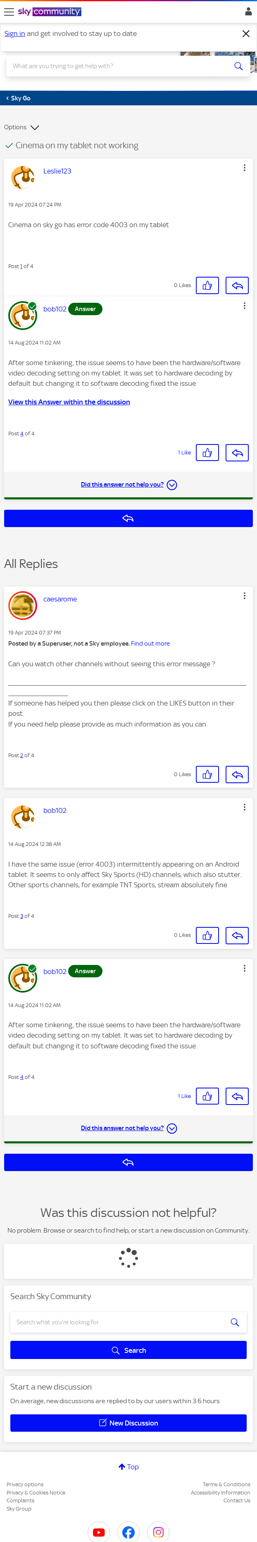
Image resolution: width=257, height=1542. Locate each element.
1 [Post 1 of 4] (21, 266)
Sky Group (19, 1509)
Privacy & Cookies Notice (36, 1493)
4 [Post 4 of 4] (22, 433)
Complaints (20, 1500)
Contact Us (237, 1500)
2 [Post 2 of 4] (21, 755)
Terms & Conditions (226, 1484)
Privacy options (25, 1484)
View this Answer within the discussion (69, 402)
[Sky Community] (50, 12)
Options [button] (15, 127)
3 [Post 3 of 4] (21, 916)
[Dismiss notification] (246, 33)
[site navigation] (9, 12)
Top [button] (133, 1467)
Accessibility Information (220, 1493)
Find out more (150, 643)
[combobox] (116, 66)
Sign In (247, 13)
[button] (244, 168)
